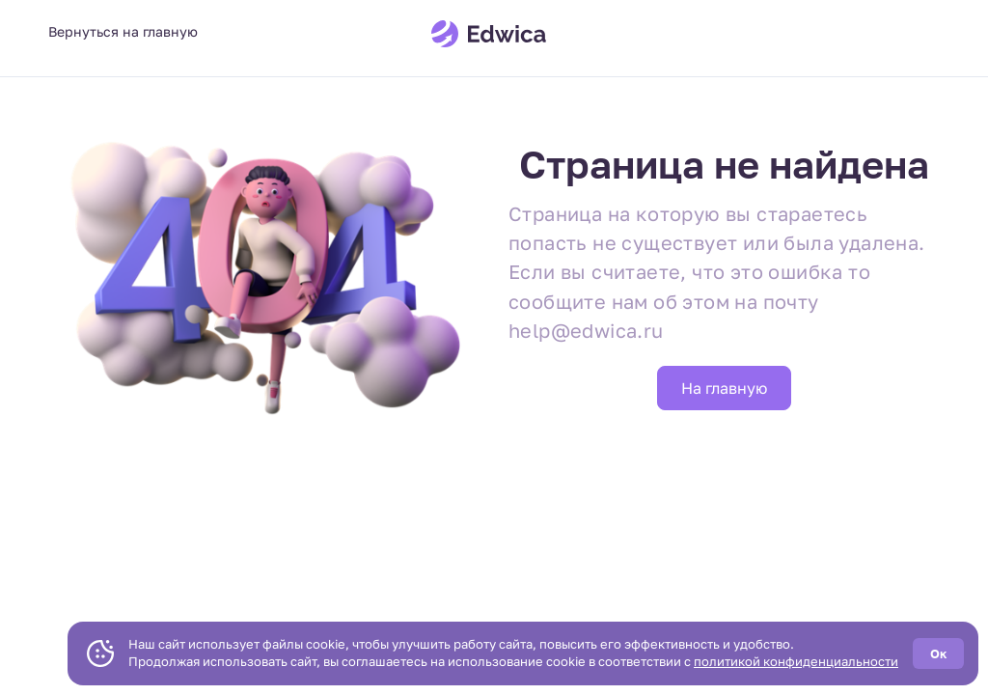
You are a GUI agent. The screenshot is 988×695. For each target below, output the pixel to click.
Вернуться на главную (123, 31)
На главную (724, 388)
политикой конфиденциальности (796, 661)
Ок (938, 653)
